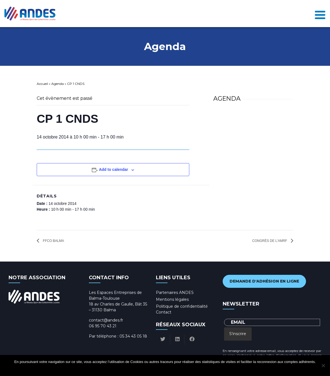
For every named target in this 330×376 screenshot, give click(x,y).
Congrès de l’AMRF (270, 241)
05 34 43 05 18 (133, 336)
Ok (144, 369)
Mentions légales (172, 299)
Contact (163, 312)
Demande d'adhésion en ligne (264, 281)
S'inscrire (237, 333)
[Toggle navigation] (320, 13)
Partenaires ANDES (175, 292)
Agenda (57, 84)
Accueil (42, 84)
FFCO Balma (53, 241)
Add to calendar (113, 169)
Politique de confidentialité (182, 306)
